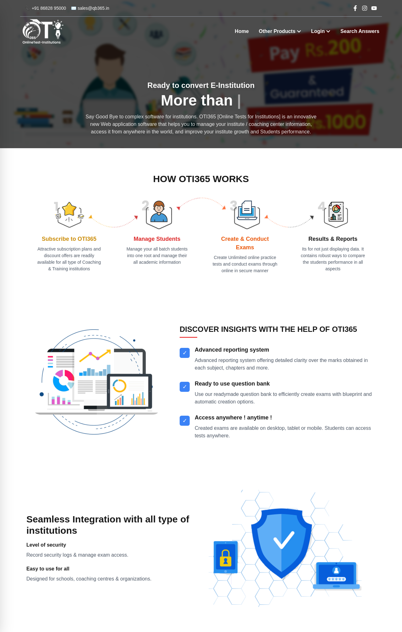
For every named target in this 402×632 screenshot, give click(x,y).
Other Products (280, 31)
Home (242, 31)
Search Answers (359, 31)
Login (321, 31)
